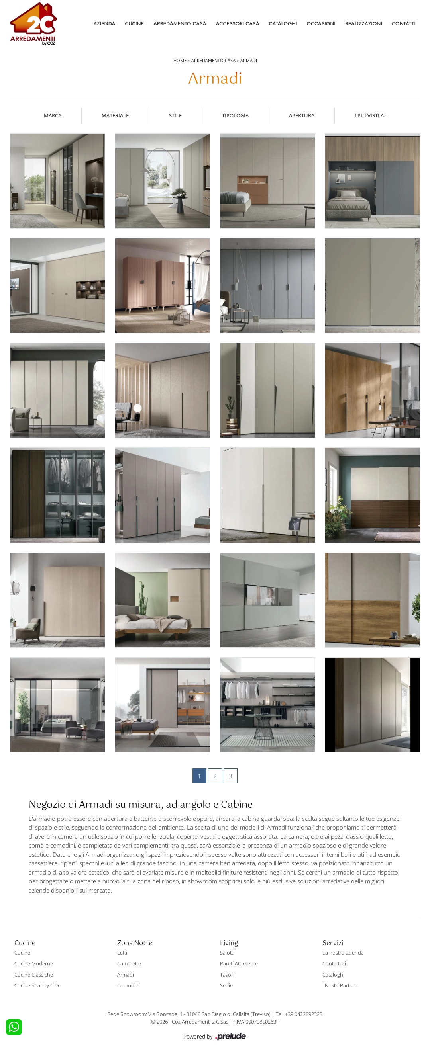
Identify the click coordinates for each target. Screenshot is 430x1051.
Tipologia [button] (235, 115)
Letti (122, 952)
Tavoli (227, 974)
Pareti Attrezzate (239, 963)
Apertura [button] (301, 115)
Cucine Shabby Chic (37, 985)
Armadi (248, 60)
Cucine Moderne (33, 963)
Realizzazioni (363, 23)
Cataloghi (283, 23)
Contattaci (334, 963)
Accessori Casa (237, 23)
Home (180, 60)
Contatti (404, 23)
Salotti (227, 952)
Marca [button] (52, 115)
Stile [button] (175, 115)
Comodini (128, 985)
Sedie (226, 985)
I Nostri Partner (339, 985)
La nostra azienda (343, 952)
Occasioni (321, 23)
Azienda (104, 23)
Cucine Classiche (33, 974)
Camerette (129, 963)
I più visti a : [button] (370, 115)
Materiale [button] (115, 115)
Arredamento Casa (179, 23)
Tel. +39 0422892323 (299, 1014)
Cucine (134, 23)
